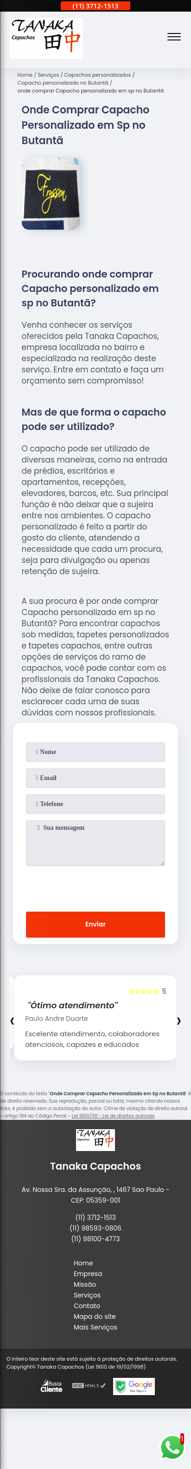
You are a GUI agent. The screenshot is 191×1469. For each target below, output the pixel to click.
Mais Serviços (95, 1327)
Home (83, 1263)
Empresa (88, 1273)
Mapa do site (95, 1316)
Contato (87, 1305)
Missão (85, 1284)
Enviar (95, 924)
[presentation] (95, 887)
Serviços (87, 1295)
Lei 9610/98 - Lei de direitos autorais (113, 1115)
